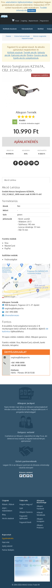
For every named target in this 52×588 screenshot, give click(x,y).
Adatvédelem (7, 511)
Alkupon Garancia (25, 512)
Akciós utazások (8, 518)
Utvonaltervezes (12, 315)
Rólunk (4, 504)
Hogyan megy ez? (26, 504)
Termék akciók (30, 52)
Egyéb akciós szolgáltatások (25, 58)
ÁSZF (4, 508)
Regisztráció (44, 21)
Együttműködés (8, 538)
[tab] (26, 180)
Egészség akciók (18, 55)
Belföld (40, 29)
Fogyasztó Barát (25, 522)
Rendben (31, 10)
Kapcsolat (5, 542)
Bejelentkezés (33, 21)
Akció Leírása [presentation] (10, 180)
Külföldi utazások (10, 29)
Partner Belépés (8, 550)
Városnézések (27, 29)
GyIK (21, 508)
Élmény (30, 55)
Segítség (24, 21)
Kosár (15, 21)
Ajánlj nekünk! (7, 546)
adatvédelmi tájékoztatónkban (19, 2)
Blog (4, 515)
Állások (11, 504)
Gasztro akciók (40, 55)
